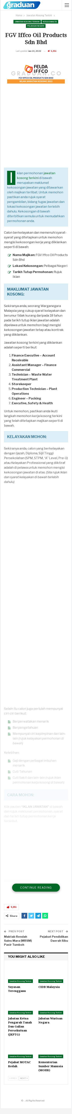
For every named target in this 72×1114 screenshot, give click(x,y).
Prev (13, 1084)
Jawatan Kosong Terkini (27, 22)
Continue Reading (36, 893)
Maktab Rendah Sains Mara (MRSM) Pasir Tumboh (18, 946)
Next (23, 1084)
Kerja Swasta (50, 22)
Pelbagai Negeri (35, 26)
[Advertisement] (36, 137)
